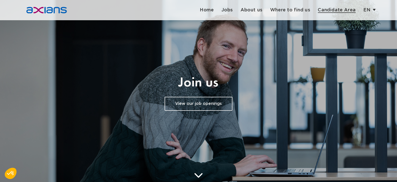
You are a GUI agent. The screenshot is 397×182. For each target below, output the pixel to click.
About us (252, 10)
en (367, 10)
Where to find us (290, 10)
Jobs (227, 10)
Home (207, 10)
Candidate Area (336, 10)
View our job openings (198, 104)
